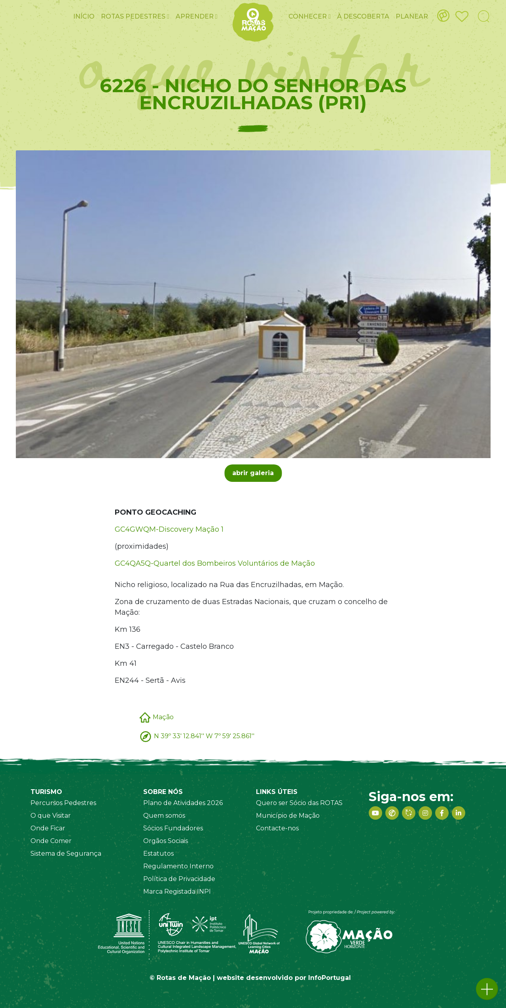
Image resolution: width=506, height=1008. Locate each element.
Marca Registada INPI (177, 891)
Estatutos (158, 853)
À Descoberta (363, 16)
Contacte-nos (277, 828)
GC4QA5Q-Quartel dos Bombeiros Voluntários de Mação (215, 563)
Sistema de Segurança (65, 853)
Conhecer (309, 16)
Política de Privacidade (179, 879)
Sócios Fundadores (173, 828)
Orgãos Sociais (165, 841)
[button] (487, 989)
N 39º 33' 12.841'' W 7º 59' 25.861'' (204, 736)
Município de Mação (288, 815)
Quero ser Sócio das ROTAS (299, 803)
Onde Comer (51, 841)
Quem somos (164, 815)
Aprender (197, 16)
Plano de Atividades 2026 (183, 803)
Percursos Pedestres (63, 803)
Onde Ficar (47, 828)
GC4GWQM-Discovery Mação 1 (169, 529)
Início (84, 16)
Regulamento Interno (178, 866)
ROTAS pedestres (135, 16)
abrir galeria (253, 473)
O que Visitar (50, 815)
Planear (412, 16)
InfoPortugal (329, 977)
